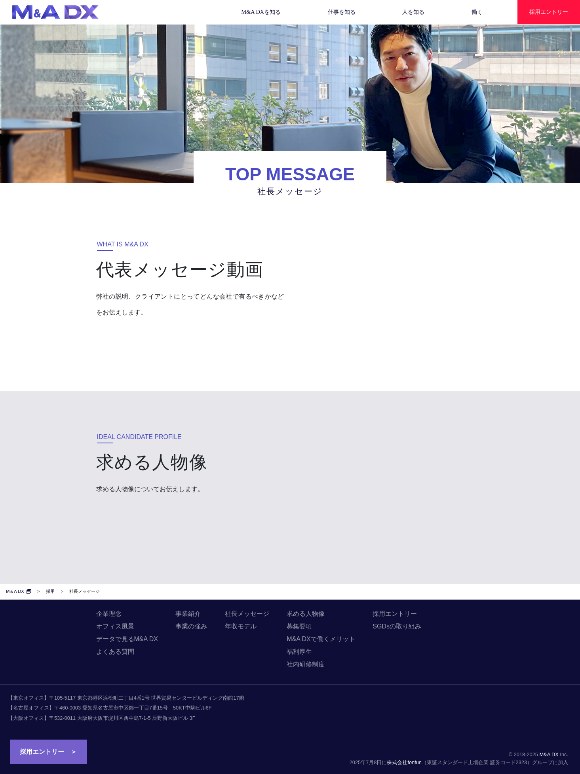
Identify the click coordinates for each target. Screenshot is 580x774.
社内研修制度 (306, 664)
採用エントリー (395, 613)
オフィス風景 (115, 626)
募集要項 (299, 626)
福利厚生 (299, 651)
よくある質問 (115, 651)
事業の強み (191, 626)
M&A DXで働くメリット (321, 639)
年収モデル (241, 626)
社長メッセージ (247, 613)
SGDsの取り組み (397, 626)
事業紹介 (188, 613)
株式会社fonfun (404, 762)
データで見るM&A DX (127, 639)
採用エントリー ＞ (48, 751)
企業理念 (109, 613)
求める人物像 (306, 613)
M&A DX (548, 754)
